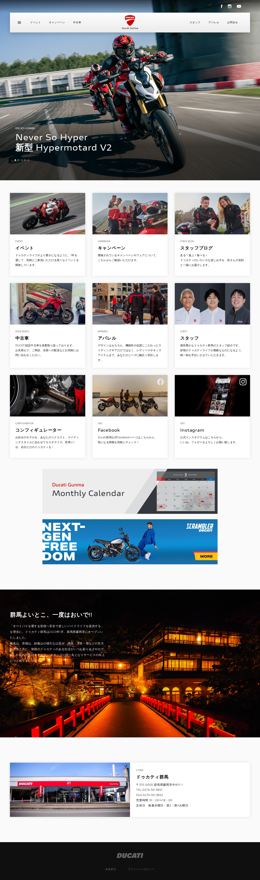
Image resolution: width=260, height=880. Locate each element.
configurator (24, 423)
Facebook (109, 430)
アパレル (213, 22)
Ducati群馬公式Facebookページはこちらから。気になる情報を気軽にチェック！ (127, 439)
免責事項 (110, 869)
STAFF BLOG (187, 241)
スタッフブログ (196, 248)
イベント (35, 22)
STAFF (183, 331)
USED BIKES (22, 331)
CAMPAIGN (104, 241)
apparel (103, 331)
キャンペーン (57, 22)
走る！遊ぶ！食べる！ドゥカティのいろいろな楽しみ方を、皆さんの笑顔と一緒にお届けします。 (212, 260)
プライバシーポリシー (141, 869)
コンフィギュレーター (38, 430)
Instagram (192, 430)
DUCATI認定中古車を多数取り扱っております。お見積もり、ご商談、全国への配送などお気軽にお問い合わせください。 (47, 350)
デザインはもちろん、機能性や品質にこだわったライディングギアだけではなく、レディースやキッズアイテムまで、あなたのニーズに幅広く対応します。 (129, 352)
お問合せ (232, 22)
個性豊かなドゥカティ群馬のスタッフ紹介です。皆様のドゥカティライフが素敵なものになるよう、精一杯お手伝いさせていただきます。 (212, 350)
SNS (100, 423)
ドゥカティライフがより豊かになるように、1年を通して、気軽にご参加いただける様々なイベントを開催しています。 (47, 260)
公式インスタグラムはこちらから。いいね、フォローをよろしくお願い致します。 (209, 439)
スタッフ (195, 22)
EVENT (19, 241)
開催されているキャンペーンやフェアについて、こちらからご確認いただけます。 (128, 257)
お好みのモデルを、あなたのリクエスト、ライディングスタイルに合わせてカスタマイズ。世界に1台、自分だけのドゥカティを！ (47, 442)
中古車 (77, 22)
